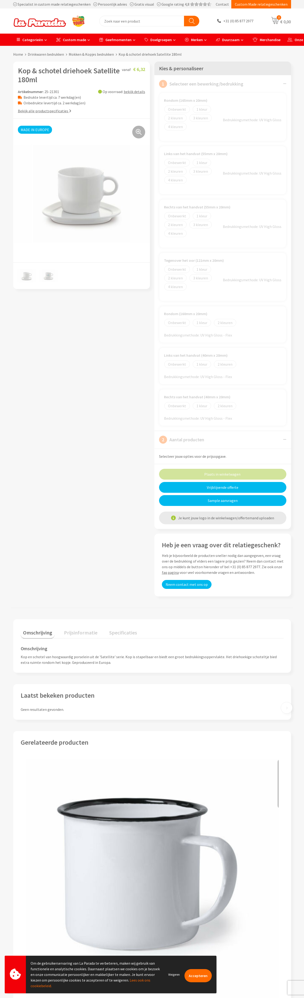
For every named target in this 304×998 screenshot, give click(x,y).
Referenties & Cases (105, 911)
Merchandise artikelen (244, 911)
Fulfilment (166, 946)
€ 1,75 (37, 847)
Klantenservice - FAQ (174, 903)
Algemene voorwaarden (108, 925)
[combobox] (141, 21)
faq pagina (170, 559)
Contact (222, 4)
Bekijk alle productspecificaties (44, 110)
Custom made (71, 39)
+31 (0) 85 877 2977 (238, 21)
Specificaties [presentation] (111, 617)
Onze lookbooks (240, 932)
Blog (230, 939)
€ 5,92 (168, 847)
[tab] (35, 617)
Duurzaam (228, 39)
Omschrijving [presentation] (35, 617)
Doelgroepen (158, 39)
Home (18, 54)
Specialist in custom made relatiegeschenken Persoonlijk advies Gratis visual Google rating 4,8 (112, 4)
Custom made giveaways (246, 903)
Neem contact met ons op (187, 571)
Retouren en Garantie (175, 932)
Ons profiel (98, 903)
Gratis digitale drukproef (178, 918)
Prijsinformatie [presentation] (73, 617)
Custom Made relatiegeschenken (261, 4)
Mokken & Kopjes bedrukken (91, 54)
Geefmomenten (115, 39)
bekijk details (134, 91)
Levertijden (167, 925)
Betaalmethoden (172, 939)
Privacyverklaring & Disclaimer (113, 932)
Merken (194, 39)
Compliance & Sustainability (111, 918)
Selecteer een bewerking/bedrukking (201, 84)
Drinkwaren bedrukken (46, 54)
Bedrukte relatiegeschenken (249, 925)
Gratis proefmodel (173, 911)
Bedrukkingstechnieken (246, 918)
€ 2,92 (229, 850)
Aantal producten (181, 439)
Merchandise (266, 39)
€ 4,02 (102, 847)
